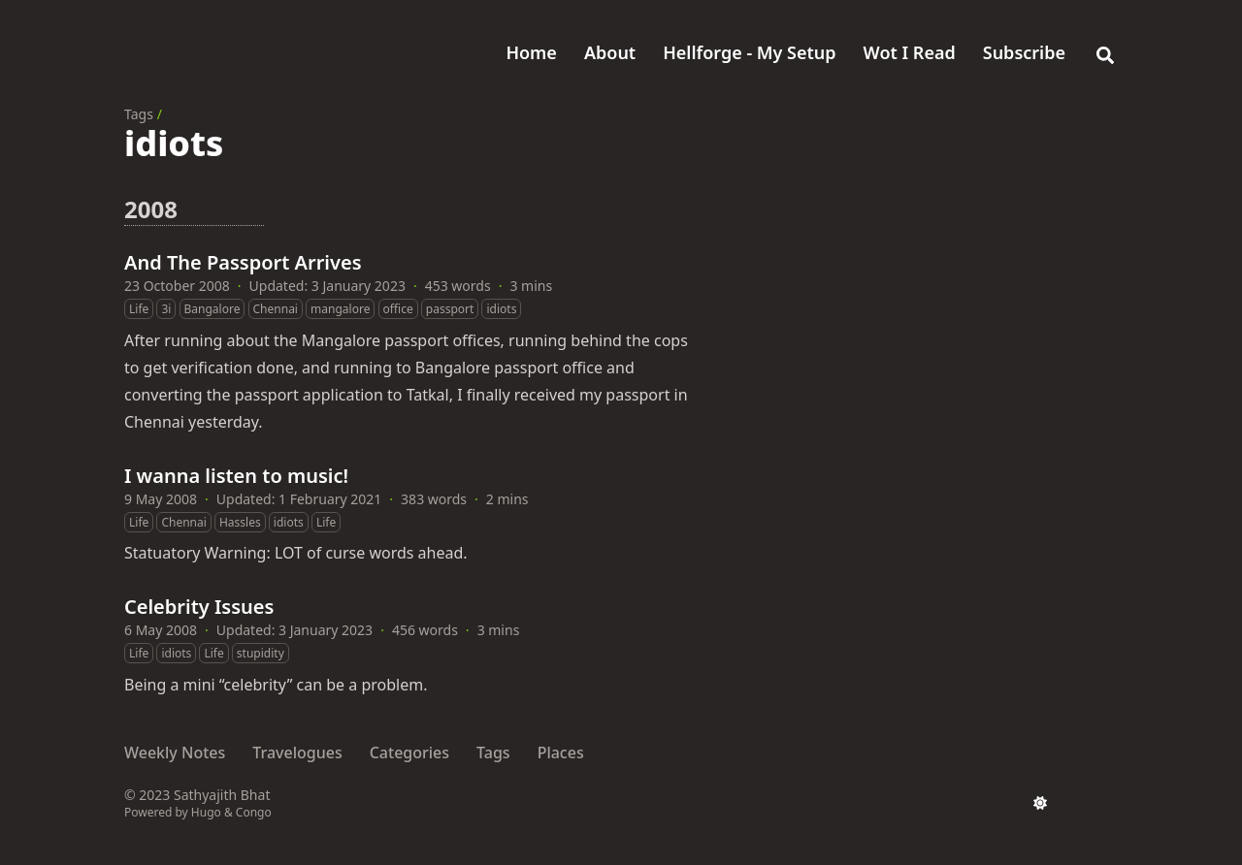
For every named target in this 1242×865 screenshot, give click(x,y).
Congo (254, 812)
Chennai (275, 309)
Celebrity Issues (199, 606)
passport (450, 309)
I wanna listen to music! (236, 476)
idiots (501, 309)
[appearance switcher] (1040, 803)
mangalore (340, 309)
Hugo (206, 812)
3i (166, 309)
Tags (138, 114)
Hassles (240, 522)
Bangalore (212, 309)
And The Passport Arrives (243, 262)
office (398, 309)
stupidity (260, 653)
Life (138, 309)
